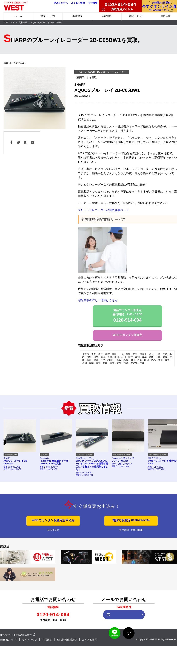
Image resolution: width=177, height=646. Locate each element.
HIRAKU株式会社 (22, 634)
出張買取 (77, 16)
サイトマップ (29, 639)
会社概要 (92, 3)
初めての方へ (61, 3)
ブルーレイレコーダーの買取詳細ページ (103, 210)
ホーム (18, 16)
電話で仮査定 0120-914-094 (131, 520)
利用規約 (47, 639)
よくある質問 (78, 3)
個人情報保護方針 (67, 639)
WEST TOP (9, 22)
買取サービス (47, 16)
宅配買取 (107, 16)
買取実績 (23, 22)
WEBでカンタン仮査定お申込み (53, 520)
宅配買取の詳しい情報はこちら (98, 300)
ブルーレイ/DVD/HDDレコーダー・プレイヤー (102, 72)
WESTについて (8, 639)
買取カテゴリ (136, 16)
